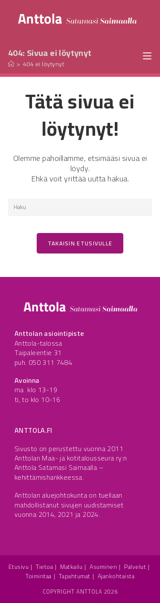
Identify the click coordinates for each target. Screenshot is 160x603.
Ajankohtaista (116, 576)
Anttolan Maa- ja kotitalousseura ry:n (71, 458)
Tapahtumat (74, 576)
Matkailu (71, 566)
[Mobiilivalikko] (147, 55)
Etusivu (19, 566)
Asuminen (103, 566)
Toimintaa (39, 576)
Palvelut (135, 566)
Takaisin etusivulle (80, 243)
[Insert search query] (80, 207)
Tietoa (44, 566)
